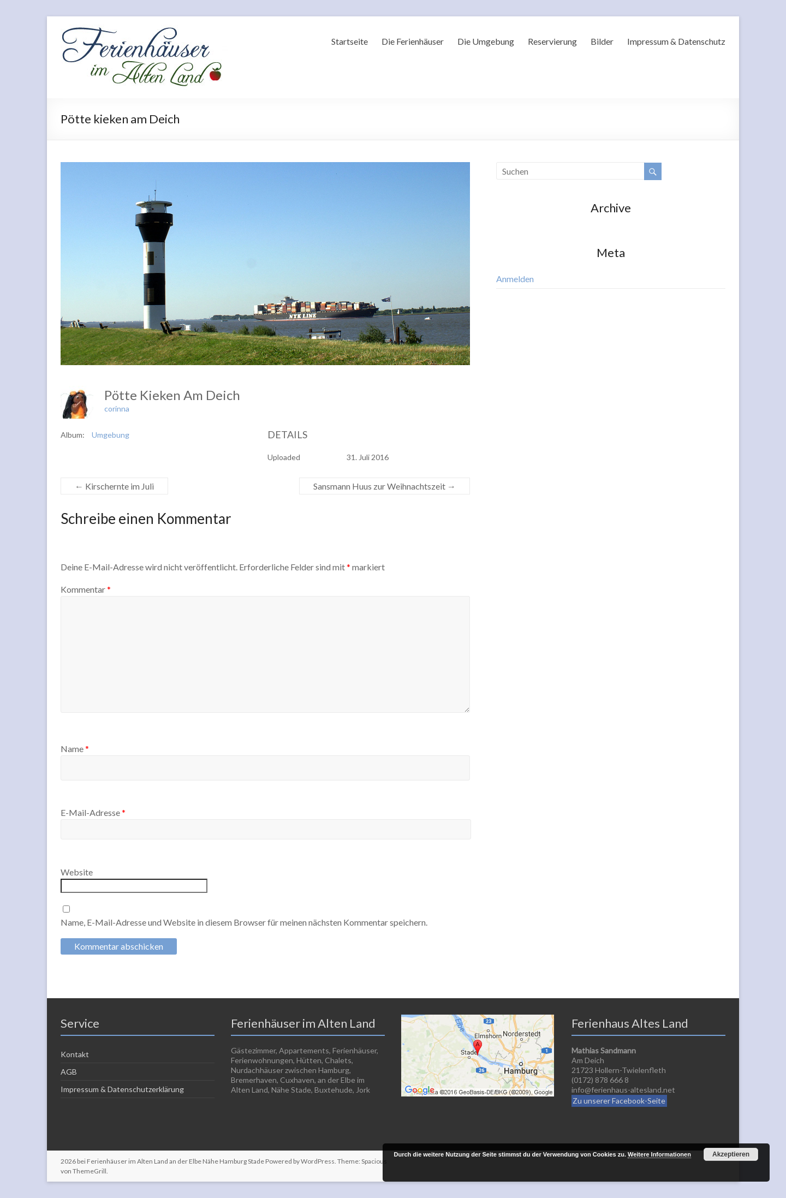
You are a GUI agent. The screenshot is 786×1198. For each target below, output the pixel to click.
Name (75, 748)
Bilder (602, 41)
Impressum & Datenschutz (676, 41)
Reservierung (552, 41)
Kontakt (75, 1054)
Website (77, 872)
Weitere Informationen (659, 1154)
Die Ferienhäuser (413, 41)
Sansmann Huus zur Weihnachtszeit (384, 486)
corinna (116, 408)
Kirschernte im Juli (114, 486)
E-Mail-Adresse (93, 812)
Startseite (349, 41)
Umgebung (110, 434)
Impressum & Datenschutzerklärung (122, 1089)
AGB (69, 1071)
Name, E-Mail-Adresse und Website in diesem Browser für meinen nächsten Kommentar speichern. (244, 922)
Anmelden (515, 278)
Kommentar (86, 589)
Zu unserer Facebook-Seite (619, 1100)
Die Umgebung (485, 41)
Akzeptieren (730, 1154)
